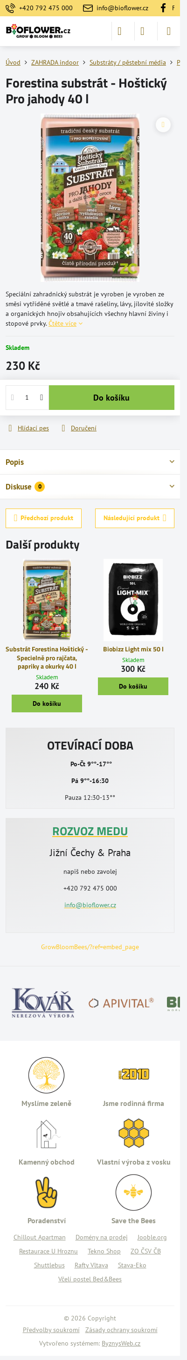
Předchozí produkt (44, 518)
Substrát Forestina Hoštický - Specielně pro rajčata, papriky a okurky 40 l (47, 657)
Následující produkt (135, 518)
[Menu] (169, 31)
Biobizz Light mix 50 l (133, 649)
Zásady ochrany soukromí (121, 1330)
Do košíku (111, 397)
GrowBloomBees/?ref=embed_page (90, 947)
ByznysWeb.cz (121, 1343)
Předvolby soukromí (51, 1330)
